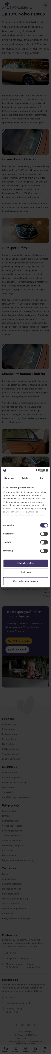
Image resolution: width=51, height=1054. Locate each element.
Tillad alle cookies (25, 563)
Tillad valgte (26, 572)
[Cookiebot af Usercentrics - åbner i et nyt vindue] (36, 470)
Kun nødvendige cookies (25, 581)
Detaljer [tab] (25, 478)
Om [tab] (42, 478)
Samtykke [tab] (9, 478)
